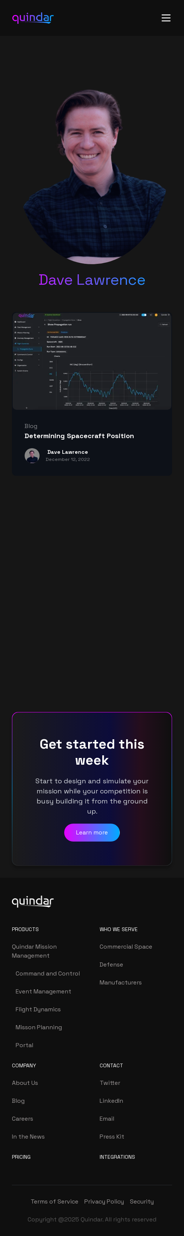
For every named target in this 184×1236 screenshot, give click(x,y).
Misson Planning (39, 1027)
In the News (28, 1136)
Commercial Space (126, 947)
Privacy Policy (104, 1201)
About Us (25, 1083)
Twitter (110, 1083)
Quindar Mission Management (34, 951)
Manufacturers (121, 982)
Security (142, 1201)
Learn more (92, 832)
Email (107, 1119)
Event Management (43, 991)
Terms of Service (54, 1201)
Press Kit (112, 1136)
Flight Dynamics (38, 1009)
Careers (22, 1119)
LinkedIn (111, 1101)
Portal (24, 1045)
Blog (18, 1101)
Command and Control (48, 973)
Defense (111, 964)
